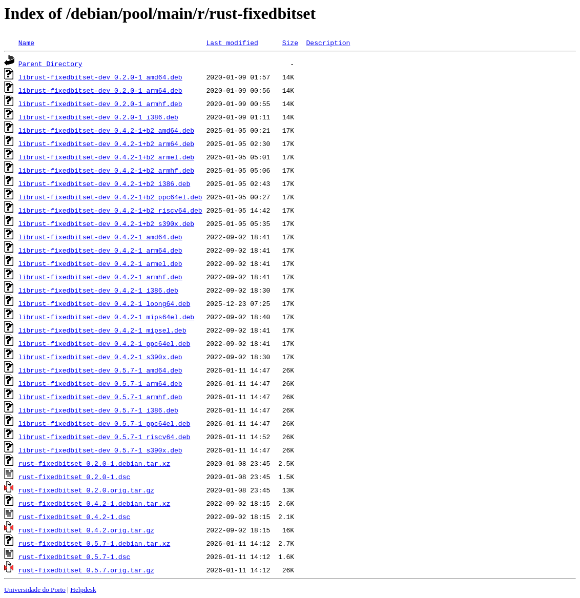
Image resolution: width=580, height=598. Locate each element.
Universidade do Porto (35, 589)
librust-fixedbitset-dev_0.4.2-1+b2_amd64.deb (106, 130)
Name (26, 42)
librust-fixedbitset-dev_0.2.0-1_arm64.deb (100, 90)
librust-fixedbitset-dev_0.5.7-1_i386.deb (98, 410)
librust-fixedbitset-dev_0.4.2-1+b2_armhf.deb (106, 170)
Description (328, 42)
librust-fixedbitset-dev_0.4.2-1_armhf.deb (100, 276)
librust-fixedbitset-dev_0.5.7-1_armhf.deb (100, 396)
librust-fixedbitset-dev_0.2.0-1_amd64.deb (100, 76)
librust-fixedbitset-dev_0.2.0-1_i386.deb (98, 116)
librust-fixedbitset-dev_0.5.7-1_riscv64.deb (104, 436)
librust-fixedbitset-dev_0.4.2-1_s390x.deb (100, 356)
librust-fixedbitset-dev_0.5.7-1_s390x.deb (100, 450)
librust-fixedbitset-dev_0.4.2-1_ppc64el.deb (104, 343)
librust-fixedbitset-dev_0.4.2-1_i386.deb (98, 290)
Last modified (232, 42)
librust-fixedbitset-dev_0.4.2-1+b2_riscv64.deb (110, 210)
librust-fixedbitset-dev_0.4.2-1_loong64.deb (104, 303)
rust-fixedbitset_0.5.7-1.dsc (74, 556)
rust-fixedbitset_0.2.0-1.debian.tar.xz (94, 463)
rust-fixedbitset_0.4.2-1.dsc (74, 516)
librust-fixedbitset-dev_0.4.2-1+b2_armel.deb (106, 156)
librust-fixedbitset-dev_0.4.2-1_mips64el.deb (106, 316)
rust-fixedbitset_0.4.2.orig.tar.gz (86, 529)
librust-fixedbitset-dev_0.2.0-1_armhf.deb (100, 103)
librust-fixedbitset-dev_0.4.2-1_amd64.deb (100, 236)
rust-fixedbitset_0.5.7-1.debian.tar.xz (94, 543)
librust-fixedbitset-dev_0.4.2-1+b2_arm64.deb (106, 143)
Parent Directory (50, 63)
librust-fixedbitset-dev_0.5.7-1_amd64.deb (100, 370)
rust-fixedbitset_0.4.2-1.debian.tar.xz (94, 503)
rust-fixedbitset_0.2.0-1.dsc (74, 476)
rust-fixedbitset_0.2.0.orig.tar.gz (86, 489)
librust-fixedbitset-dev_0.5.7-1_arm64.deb (100, 383)
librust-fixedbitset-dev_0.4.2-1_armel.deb (100, 263)
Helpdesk (83, 589)
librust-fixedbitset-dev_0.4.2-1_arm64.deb (100, 250)
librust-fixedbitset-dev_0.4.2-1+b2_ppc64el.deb (110, 196)
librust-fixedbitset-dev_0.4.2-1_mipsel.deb (102, 330)
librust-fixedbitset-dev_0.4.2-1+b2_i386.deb (104, 183)
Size (290, 42)
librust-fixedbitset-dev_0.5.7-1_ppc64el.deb (104, 423)
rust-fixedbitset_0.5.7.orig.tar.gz (86, 569)
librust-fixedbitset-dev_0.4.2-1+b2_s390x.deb (106, 223)
